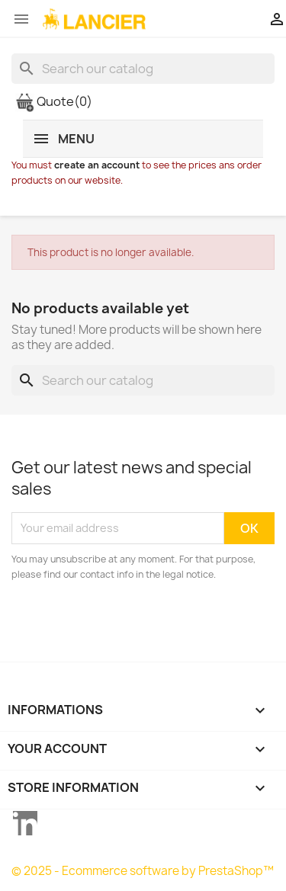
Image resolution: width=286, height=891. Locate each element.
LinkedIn (25, 823)
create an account (97, 165)
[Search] (143, 68)
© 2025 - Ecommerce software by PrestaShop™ (142, 871)
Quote (53, 101)
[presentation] (139, 624)
